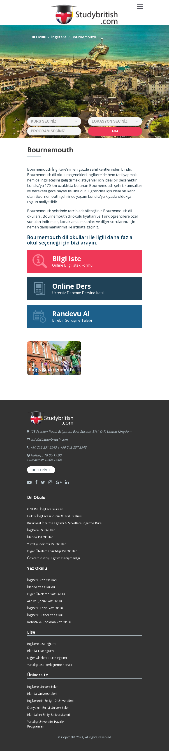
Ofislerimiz (41, 470)
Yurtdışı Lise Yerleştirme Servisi (49, 665)
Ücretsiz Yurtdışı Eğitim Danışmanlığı (53, 558)
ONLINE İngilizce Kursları (45, 509)
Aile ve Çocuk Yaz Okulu (44, 601)
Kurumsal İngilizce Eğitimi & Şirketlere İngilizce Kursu (65, 523)
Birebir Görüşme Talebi (84, 316)
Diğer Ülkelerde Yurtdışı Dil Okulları (52, 551)
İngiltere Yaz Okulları (42, 580)
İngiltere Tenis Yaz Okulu (45, 608)
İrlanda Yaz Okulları (41, 587)
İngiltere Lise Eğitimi (41, 644)
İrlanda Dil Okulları (40, 537)
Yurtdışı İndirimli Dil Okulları (46, 544)
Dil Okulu (38, 37)
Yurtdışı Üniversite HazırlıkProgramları (45, 723)
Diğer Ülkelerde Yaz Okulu (46, 594)
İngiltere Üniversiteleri (42, 686)
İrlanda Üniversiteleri (42, 693)
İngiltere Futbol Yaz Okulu (45, 615)
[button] (54, 121)
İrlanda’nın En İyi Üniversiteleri (48, 714)
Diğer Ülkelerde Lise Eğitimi (47, 658)
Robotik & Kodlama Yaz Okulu (49, 622)
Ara (114, 131)
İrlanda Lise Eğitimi (40, 651)
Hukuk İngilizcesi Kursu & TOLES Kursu (55, 516)
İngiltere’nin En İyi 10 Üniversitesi (50, 700)
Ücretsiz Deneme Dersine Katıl (84, 288)
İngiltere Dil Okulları (41, 530)
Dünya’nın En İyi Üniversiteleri (48, 707)
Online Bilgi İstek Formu (84, 261)
